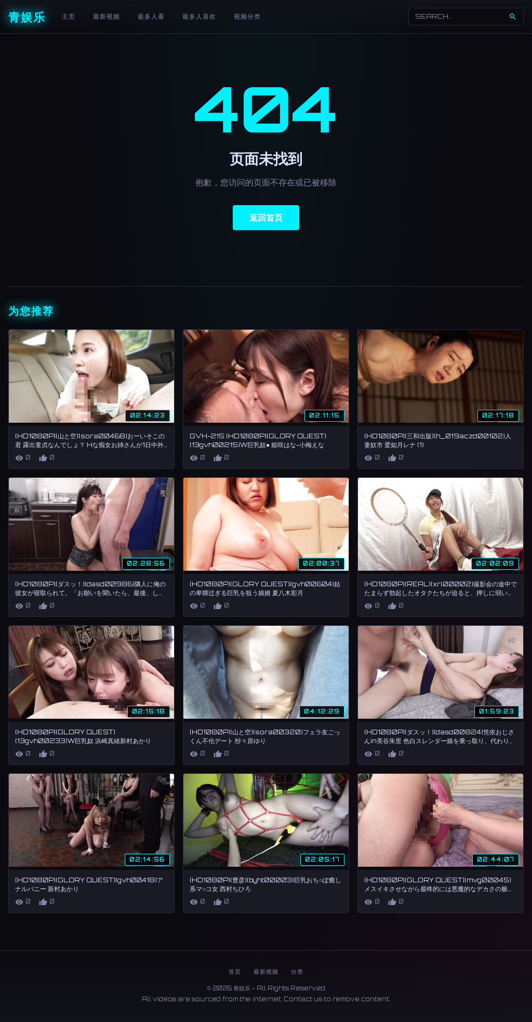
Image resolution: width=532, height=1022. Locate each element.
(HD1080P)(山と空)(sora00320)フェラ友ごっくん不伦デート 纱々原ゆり (265, 736)
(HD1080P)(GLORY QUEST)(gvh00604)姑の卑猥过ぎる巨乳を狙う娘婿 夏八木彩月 (265, 588)
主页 (68, 16)
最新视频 (106, 16)
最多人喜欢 (199, 16)
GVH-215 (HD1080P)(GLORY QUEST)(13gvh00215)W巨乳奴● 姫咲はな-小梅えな (258, 440)
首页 (235, 971)
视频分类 (247, 16)
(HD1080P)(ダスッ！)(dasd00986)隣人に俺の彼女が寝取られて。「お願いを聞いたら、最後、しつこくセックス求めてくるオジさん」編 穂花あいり (90, 593)
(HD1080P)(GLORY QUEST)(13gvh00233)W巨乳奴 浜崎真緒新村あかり (83, 736)
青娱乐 (27, 17)
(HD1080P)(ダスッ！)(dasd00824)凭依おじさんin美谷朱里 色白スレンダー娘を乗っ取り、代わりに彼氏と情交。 (439, 741)
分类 (297, 971)
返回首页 (266, 217)
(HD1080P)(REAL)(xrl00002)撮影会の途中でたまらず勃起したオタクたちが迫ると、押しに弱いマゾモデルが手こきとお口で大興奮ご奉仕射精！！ (440, 593)
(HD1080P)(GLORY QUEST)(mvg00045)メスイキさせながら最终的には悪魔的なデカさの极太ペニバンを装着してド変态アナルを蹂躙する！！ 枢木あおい (439, 893)
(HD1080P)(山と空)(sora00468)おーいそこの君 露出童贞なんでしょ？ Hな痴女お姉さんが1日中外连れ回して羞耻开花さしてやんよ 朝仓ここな (90, 445)
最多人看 (151, 16)
